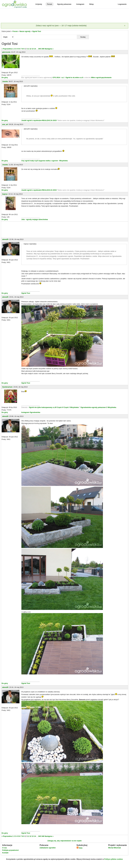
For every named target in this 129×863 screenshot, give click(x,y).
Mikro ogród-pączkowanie (101, 77)
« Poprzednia (7, 49)
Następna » (49, 49)
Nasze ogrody (24, 31)
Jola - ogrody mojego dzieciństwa (34, 219)
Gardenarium (7, 387)
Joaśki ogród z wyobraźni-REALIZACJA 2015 (39, 120)
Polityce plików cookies (113, 859)
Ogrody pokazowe (64, 4)
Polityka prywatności (10, 850)
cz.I (63, 77)
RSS (79, 848)
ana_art (5, 124)
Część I (67, 407)
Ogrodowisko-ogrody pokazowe (93, 407)
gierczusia (6, 52)
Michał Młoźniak (114, 848)
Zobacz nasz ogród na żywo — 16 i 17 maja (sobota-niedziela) (61, 26)
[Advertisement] (64, 16)
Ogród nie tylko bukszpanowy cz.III (42, 407)
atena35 (5, 239)
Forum (49, 4)
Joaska (5, 81)
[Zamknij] (124, 25)
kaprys (5, 194)
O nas (4, 848)
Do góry (5, 77)
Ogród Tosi (36, 31)
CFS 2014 (56, 77)
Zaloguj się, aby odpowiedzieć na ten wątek (64, 841)
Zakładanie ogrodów (48, 848)
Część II (60, 407)
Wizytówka (63, 161)
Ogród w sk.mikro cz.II (74, 77)
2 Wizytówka (111, 407)
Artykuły (38, 4)
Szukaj (82, 37)
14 (35, 49)
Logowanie (122, 4)
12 (30, 49)
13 (32, 49)
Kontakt (5, 853)
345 (39, 49)
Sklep (91, 4)
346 (42, 49)
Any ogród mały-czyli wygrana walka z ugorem (39, 161)
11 (28, 49)
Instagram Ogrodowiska (30, 412)
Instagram (80, 4)
